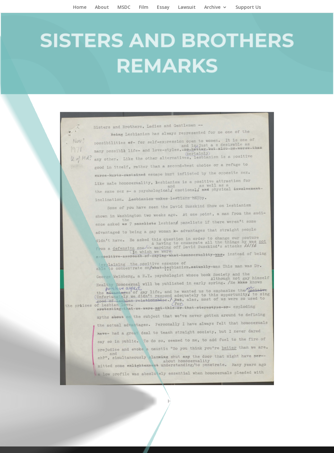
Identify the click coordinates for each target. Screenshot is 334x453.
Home (79, 7)
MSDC (123, 7)
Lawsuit (187, 7)
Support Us (248, 7)
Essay (163, 7)
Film (143, 7)
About (102, 7)
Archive (212, 7)
